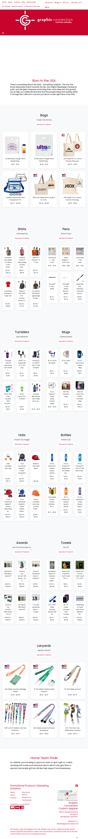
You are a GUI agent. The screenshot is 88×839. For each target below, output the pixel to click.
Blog (23, 2)
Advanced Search (26, 793)
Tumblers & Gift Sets (32, 6)
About (10, 2)
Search (49, 2)
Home (4, 2)
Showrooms (26, 797)
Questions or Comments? (20, 804)
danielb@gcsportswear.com (68, 824)
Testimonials (31, 2)
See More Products (44, 124)
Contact (17, 2)
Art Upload (6, 6)
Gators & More (17, 6)
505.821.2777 (73, 821)
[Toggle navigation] (3, 33)
